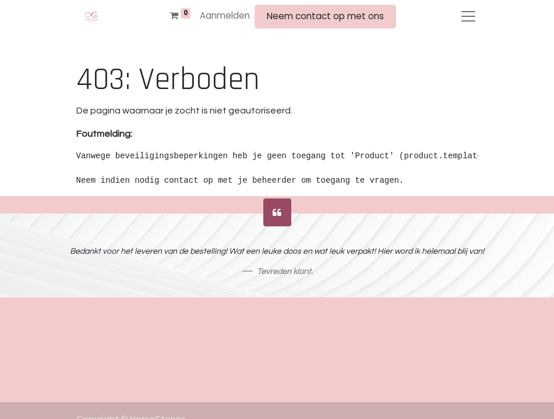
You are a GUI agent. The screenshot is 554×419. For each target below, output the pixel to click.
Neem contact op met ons (325, 16)
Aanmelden (225, 15)
